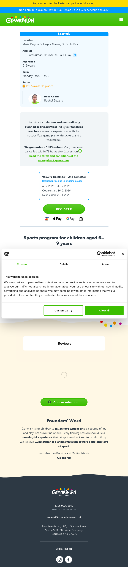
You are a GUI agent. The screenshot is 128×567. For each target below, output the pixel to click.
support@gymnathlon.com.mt (64, 552)
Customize (63, 310)
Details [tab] (64, 263)
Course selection (65, 437)
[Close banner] (122, 254)
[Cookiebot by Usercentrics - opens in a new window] (99, 253)
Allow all (104, 310)
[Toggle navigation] (121, 20)
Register (64, 209)
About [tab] (106, 263)
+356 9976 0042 (64, 541)
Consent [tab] (22, 263)
